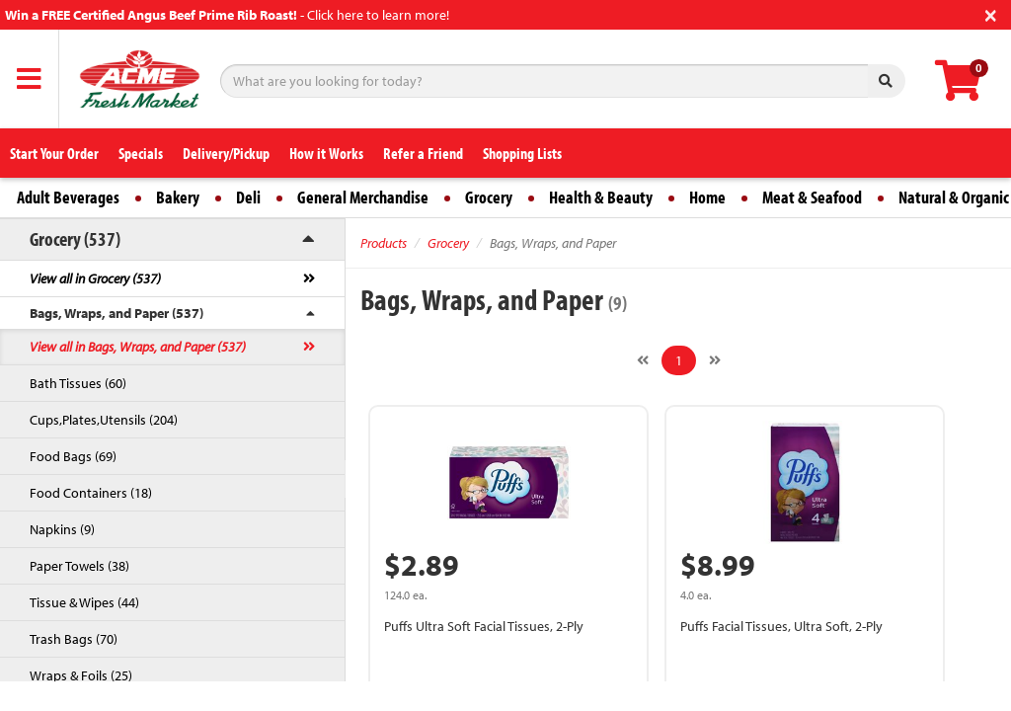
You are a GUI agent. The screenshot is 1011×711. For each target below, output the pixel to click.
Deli (248, 197)
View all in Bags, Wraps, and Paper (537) (138, 347)
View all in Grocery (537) (95, 278)
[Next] (715, 360)
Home (707, 197)
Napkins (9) (62, 529)
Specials (140, 153)
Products (383, 243)
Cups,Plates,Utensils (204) (104, 420)
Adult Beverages (68, 197)
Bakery (177, 197)
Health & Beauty (601, 197)
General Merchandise (362, 197)
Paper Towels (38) (79, 566)
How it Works (326, 153)
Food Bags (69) (73, 456)
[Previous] (642, 360)
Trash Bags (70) (73, 639)
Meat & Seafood (812, 197)
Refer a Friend (423, 153)
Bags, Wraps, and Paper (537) (116, 313)
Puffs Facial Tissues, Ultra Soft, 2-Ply (781, 626)
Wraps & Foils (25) (81, 675)
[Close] (990, 13)
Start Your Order (54, 153)
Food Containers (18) (91, 493)
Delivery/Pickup (226, 153)
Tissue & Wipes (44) (84, 602)
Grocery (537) (75, 238)
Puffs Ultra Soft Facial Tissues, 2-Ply (483, 626)
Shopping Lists (522, 153)
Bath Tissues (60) (78, 383)
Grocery (488, 197)
